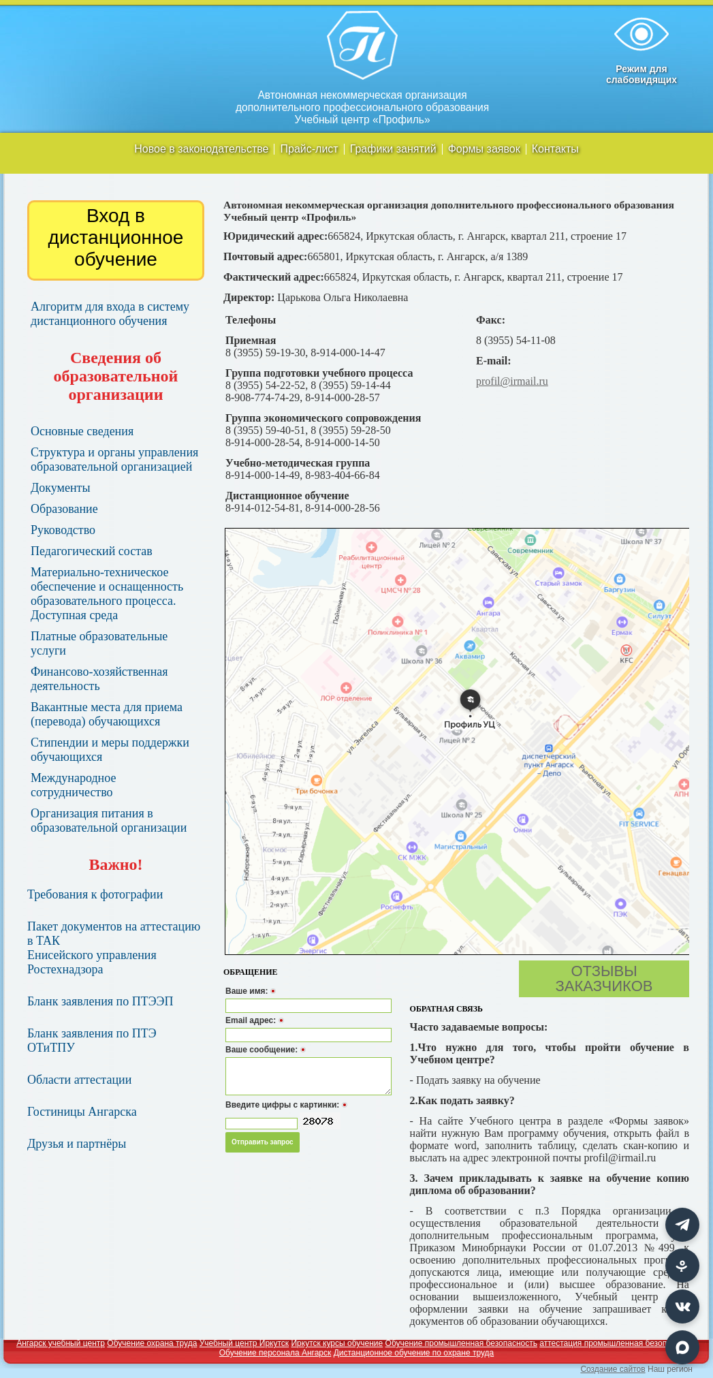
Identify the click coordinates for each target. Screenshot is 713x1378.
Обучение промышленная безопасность (461, 1343)
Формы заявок (484, 149)
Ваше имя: (250, 991)
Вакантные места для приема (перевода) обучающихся (107, 714)
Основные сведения (82, 431)
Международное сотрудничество (73, 785)
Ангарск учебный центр (60, 1343)
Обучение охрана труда (152, 1343)
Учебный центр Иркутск (244, 1343)
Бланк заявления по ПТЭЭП (100, 1001)
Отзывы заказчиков (604, 978)
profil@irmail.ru (512, 381)
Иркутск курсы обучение (337, 1343)
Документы (61, 488)
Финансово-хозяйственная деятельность (99, 679)
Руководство (63, 530)
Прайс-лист (309, 149)
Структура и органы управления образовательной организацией (114, 459)
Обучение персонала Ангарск (275, 1353)
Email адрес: (254, 1020)
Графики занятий (393, 149)
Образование (64, 509)
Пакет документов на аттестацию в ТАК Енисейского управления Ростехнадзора (113, 948)
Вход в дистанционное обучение (116, 237)
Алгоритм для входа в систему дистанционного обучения (110, 314)
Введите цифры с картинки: (286, 1105)
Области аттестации (79, 1079)
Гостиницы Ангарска (82, 1111)
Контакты (555, 149)
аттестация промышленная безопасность (618, 1343)
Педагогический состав (92, 551)
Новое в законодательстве (201, 149)
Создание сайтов (612, 1369)
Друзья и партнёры (76, 1143)
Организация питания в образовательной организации (109, 820)
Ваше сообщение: (265, 1049)
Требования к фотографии (95, 894)
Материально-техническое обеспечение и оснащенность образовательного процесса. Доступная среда (107, 593)
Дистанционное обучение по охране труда (414, 1353)
